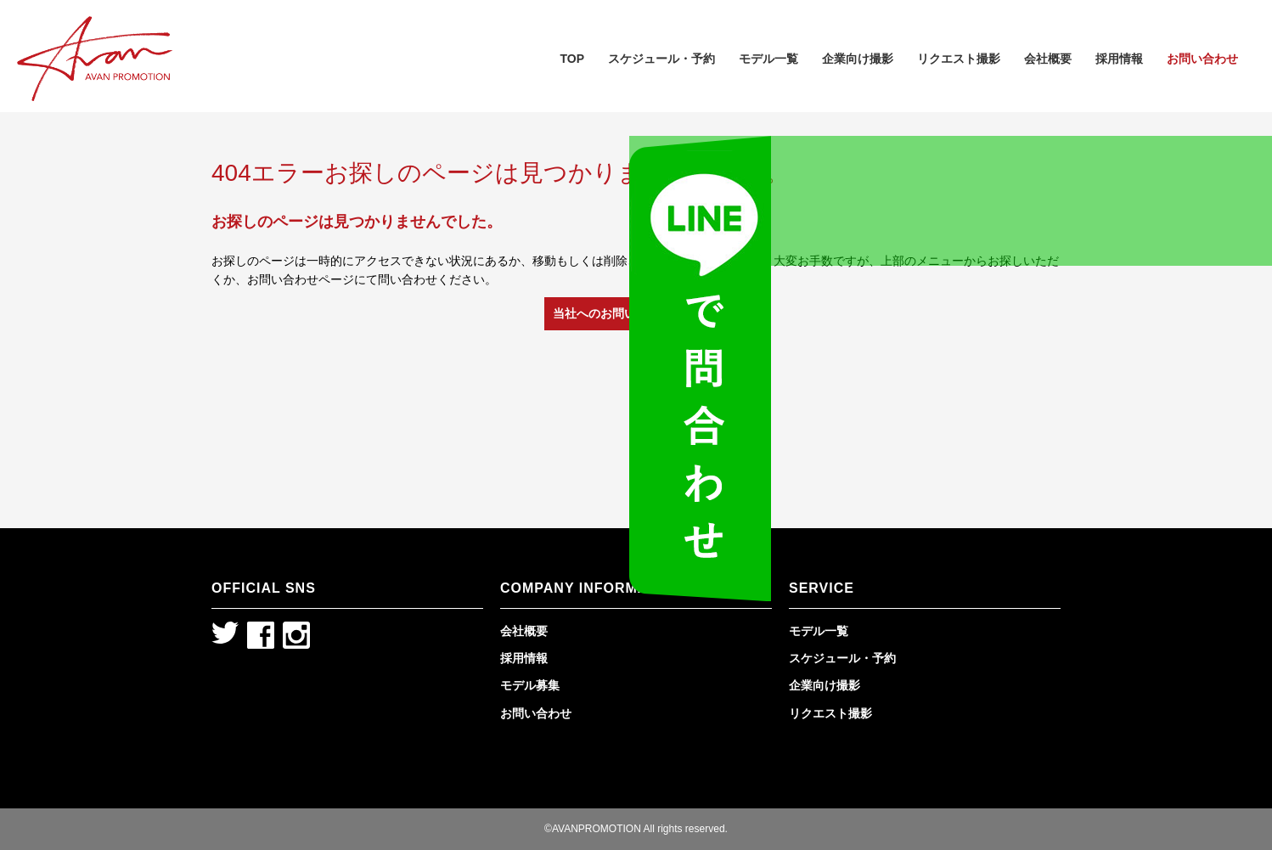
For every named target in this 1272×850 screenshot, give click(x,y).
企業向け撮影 (857, 58)
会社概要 (1048, 58)
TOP (572, 58)
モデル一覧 (768, 58)
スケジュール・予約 (661, 58)
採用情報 (1119, 58)
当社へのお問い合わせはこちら (636, 313)
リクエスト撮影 (958, 58)
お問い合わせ (1202, 58)
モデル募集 (530, 685)
